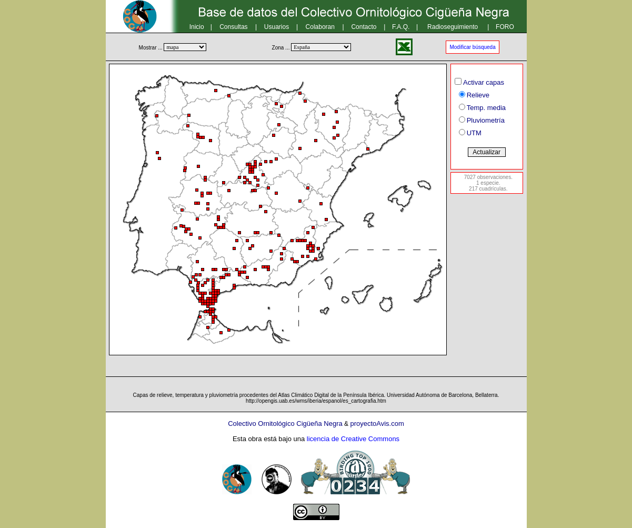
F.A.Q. (400, 27)
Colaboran (320, 27)
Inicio (196, 27)
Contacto (363, 27)
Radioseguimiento (452, 27)
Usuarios (276, 27)
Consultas (233, 27)
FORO (505, 27)
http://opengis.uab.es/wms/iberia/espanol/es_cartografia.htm (316, 401)
